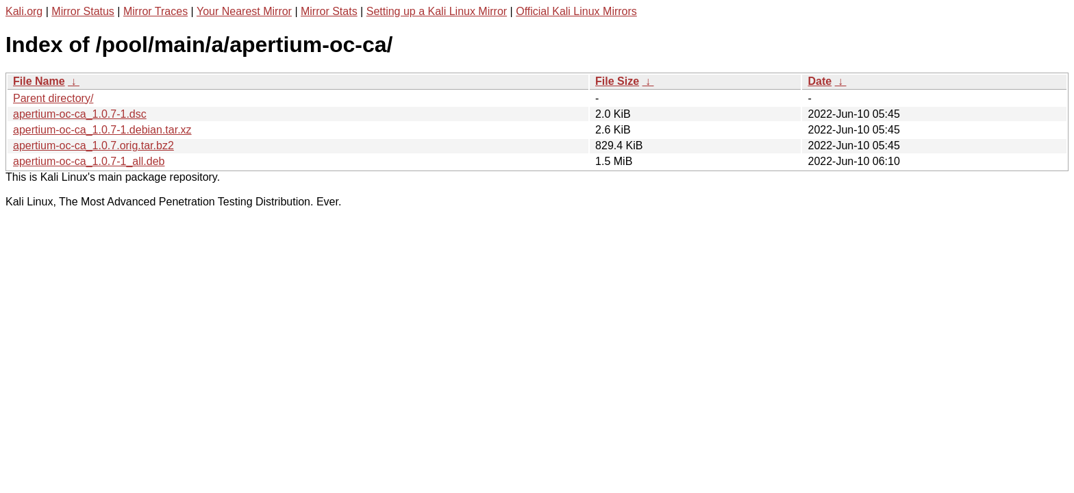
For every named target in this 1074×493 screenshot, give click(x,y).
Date (820, 81)
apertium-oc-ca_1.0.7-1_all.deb (88, 161)
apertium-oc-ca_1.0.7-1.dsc (80, 114)
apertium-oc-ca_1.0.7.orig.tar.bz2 (93, 145)
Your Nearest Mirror (244, 11)
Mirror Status (82, 11)
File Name (39, 81)
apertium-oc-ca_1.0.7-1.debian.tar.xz (102, 130)
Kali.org (23, 11)
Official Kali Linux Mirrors (576, 11)
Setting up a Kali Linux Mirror (436, 11)
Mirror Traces (155, 11)
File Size (617, 81)
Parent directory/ (53, 98)
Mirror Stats (329, 11)
